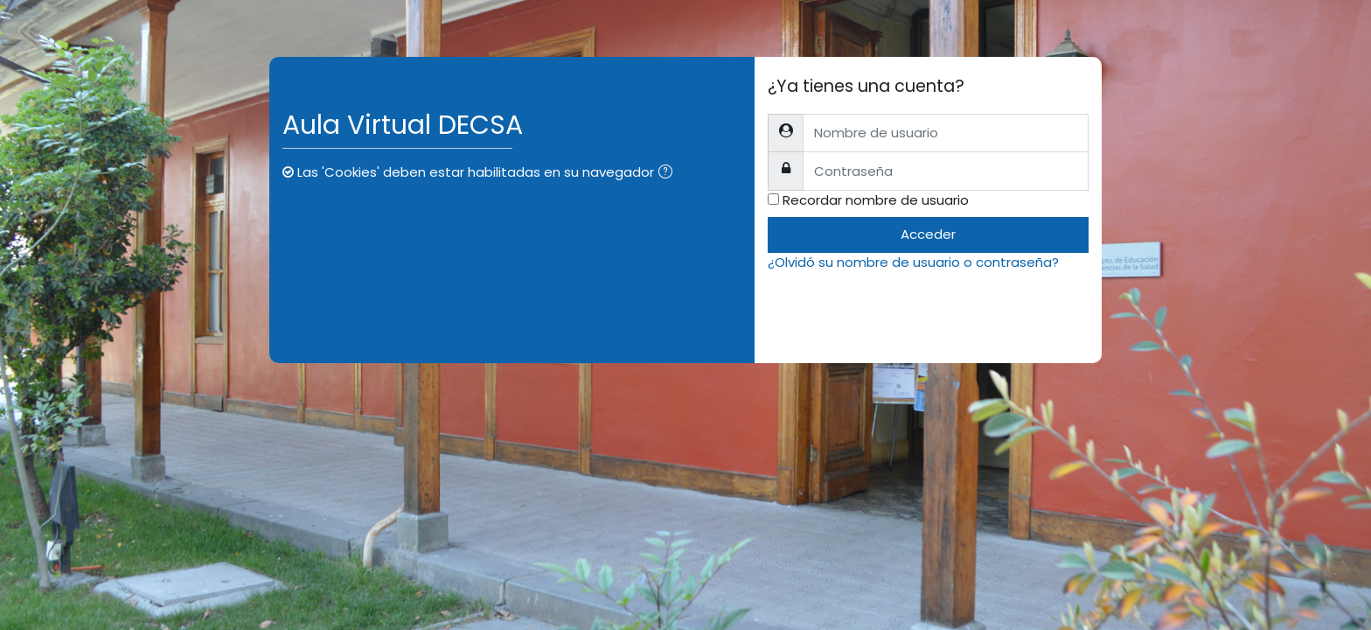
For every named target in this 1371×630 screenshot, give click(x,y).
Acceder (928, 234)
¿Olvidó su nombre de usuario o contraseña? (913, 262)
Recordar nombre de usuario (876, 200)
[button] (669, 174)
